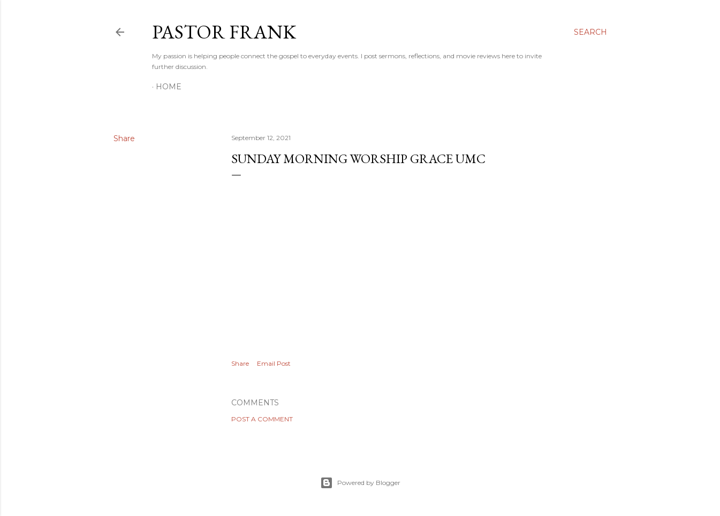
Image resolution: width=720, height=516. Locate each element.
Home (168, 86)
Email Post (274, 363)
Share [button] (124, 138)
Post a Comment (262, 419)
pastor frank (224, 31)
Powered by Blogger (360, 482)
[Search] (590, 32)
